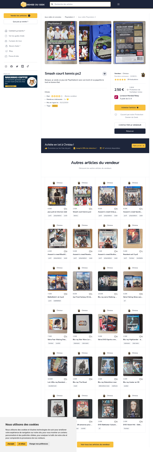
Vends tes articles (21, 15)
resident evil (52, 386)
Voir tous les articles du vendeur (95, 444)
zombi (58, 343)
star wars (85, 343)
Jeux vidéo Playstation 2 (87, 17)
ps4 (50, 216)
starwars (77, 343)
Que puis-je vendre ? (20, 22)
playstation (57, 216)
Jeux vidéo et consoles (53, 17)
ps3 (125, 258)
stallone (114, 386)
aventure (117, 216)
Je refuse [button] (21, 444)
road (75, 386)
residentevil (140, 258)
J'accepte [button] (10, 444)
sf (124, 301)
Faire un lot (138, 146)
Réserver (130, 131)
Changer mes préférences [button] (38, 444)
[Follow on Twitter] (17, 66)
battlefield (57, 301)
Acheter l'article (129, 107)
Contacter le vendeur (130, 125)
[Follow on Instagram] (6, 66)
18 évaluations (132, 79)
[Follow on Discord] (22, 66)
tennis (55, 106)
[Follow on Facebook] (11, 66)
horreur (131, 258)
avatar (126, 386)
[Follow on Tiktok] (27, 66)
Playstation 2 (69, 17)
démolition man (104, 386)
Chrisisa (125, 73)
